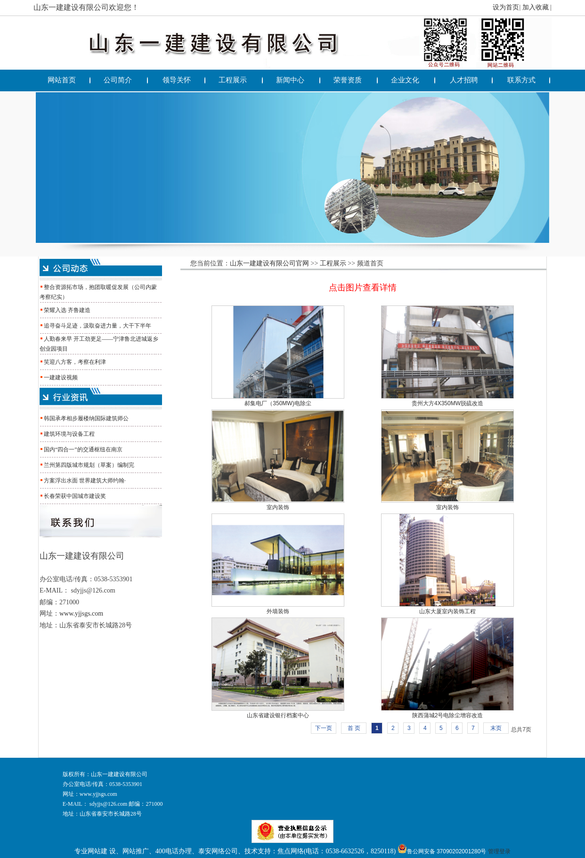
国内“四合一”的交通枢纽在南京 (83, 449)
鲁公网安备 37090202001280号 (442, 851)
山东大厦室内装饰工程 (447, 611)
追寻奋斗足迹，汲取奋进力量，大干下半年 (97, 325)
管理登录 (499, 851)
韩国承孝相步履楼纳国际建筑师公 (86, 418)
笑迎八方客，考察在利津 (75, 362)
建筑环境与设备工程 (69, 434)
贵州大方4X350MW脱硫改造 (447, 403)
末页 (496, 728)
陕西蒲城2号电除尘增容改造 (447, 715)
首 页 (354, 728)
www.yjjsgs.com (81, 613)
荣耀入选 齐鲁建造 (67, 310)
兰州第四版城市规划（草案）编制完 (89, 465)
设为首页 (506, 7)
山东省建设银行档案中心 (278, 715)
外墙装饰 (278, 611)
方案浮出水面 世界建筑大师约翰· (85, 480)
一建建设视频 (61, 377)
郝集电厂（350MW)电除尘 (277, 403)
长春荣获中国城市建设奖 (75, 496)
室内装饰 (278, 507)
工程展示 (333, 263)
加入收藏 (535, 7)
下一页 (323, 728)
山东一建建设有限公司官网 (269, 263)
